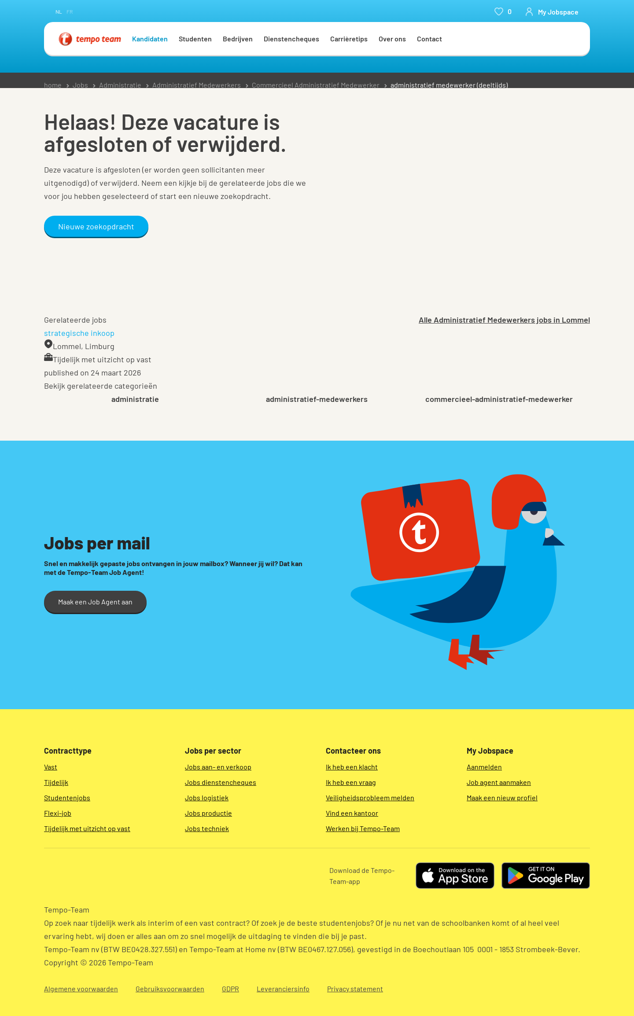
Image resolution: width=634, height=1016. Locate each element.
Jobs (80, 85)
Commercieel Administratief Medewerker (316, 85)
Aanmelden (484, 766)
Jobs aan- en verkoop (218, 766)
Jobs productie (208, 813)
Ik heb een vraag (351, 782)
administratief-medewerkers (317, 399)
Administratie (120, 85)
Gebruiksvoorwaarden (170, 988)
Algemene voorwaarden (81, 988)
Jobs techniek (207, 828)
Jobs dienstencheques (220, 782)
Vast (50, 766)
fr (69, 11)
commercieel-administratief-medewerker (499, 399)
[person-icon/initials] (552, 11)
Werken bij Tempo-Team (363, 828)
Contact (429, 38)
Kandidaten (150, 38)
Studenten (195, 38)
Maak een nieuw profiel (502, 797)
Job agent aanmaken (499, 782)
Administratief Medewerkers (196, 85)
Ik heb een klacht (352, 766)
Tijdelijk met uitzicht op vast (87, 828)
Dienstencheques (291, 38)
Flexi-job (57, 813)
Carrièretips (349, 38)
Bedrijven (238, 38)
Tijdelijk (56, 782)
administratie (135, 399)
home (53, 85)
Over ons (392, 38)
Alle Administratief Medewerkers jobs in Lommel (504, 319)
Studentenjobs (67, 797)
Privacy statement (355, 988)
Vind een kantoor (352, 813)
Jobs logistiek (207, 797)
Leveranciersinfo (283, 988)
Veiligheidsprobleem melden (370, 797)
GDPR (230, 988)
